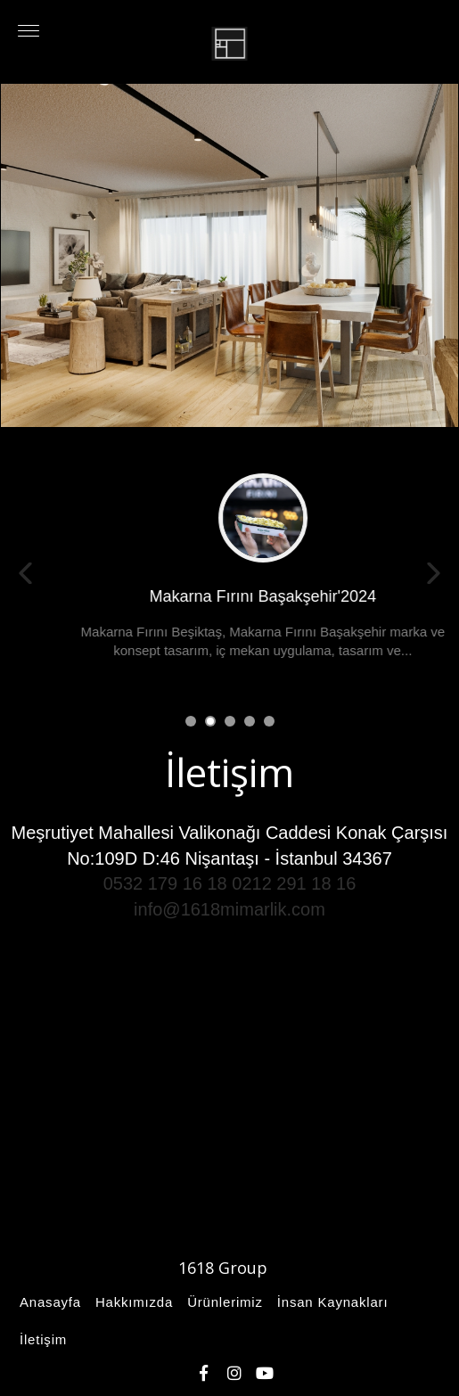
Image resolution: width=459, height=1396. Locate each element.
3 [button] (229, 720)
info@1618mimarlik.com (229, 909)
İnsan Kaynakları (330, 1302)
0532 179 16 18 (165, 883)
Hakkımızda (131, 1302)
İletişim (40, 1339)
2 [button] (209, 720)
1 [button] (189, 720)
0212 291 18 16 (294, 883)
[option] (229, 255)
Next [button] (433, 573)
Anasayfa (47, 1302)
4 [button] (248, 720)
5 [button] (268, 720)
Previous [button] (25, 573)
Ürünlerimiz (222, 1302)
